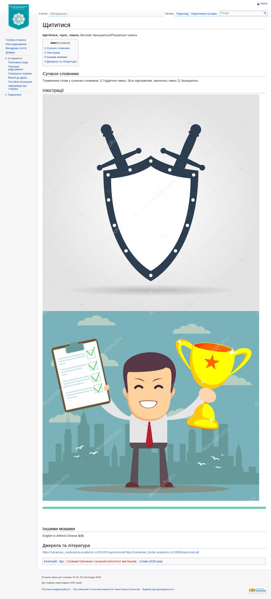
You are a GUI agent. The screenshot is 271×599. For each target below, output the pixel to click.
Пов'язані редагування (15, 68)
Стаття (43, 13)
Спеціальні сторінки (20, 73)
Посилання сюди (18, 62)
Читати (169, 13)
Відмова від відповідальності (158, 589)
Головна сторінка (16, 40)
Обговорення (58, 13)
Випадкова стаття (16, 48)
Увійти (264, 3)
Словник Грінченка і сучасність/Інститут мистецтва (101, 561)
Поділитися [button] (14, 94)
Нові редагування (16, 44)
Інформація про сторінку (17, 87)
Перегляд (182, 13)
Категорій (50, 561)
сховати (64, 42)
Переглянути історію (204, 13)
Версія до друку (17, 77)
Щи (61, 561)
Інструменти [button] (15, 58)
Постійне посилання (20, 81)
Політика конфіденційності (56, 589)
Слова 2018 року (151, 561)
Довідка (10, 52)
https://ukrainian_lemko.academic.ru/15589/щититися (161, 552)
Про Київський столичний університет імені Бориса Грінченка (106, 589)
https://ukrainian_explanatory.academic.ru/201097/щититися (82, 552)
